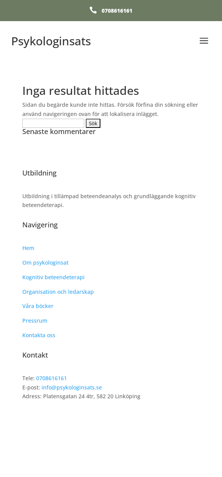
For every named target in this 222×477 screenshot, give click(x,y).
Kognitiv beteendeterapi (53, 277)
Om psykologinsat (45, 262)
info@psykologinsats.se (72, 387)
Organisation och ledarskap (58, 291)
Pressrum (34, 320)
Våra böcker (37, 306)
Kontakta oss (38, 335)
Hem (28, 248)
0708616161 (117, 10)
